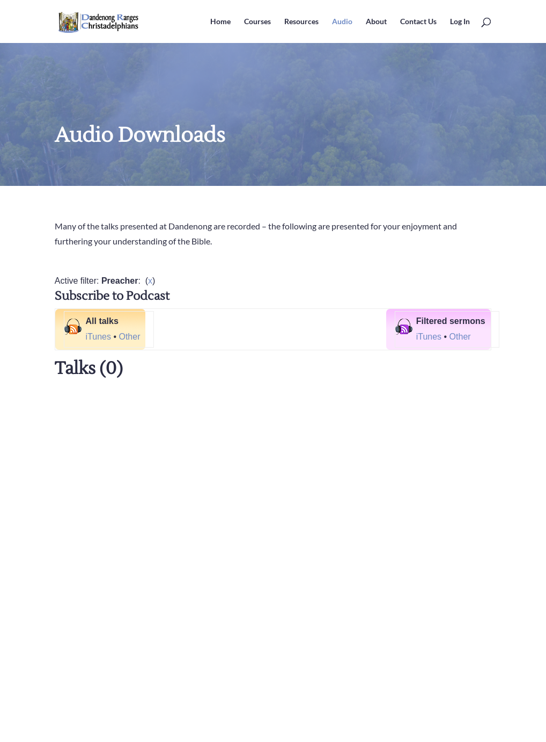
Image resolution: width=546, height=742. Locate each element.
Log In (460, 22)
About (376, 22)
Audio (342, 22)
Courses (257, 22)
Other (129, 336)
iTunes (98, 336)
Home (220, 22)
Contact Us (418, 22)
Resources (301, 22)
